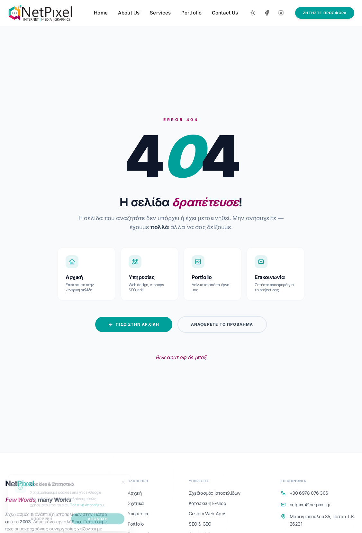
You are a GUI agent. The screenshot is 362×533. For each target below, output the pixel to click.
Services (160, 13)
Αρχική (135, 493)
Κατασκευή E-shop (207, 503)
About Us (129, 13)
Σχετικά (136, 503)
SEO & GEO (200, 524)
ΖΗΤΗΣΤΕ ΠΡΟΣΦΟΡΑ (325, 13)
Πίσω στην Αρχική (133, 324)
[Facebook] (266, 12)
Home (101, 13)
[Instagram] (281, 12)
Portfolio (191, 13)
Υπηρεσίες (138, 513)
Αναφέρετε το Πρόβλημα (222, 324)
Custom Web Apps (207, 513)
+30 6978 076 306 (309, 493)
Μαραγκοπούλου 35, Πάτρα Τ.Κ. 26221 (322, 520)
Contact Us (225, 13)
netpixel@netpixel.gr (310, 504)
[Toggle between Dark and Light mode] (252, 12)
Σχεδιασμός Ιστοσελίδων (214, 493)
